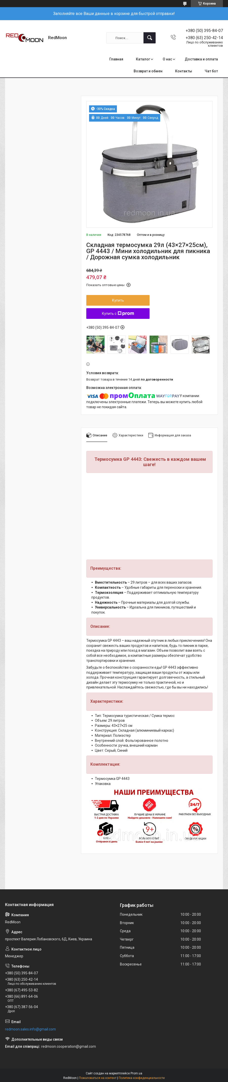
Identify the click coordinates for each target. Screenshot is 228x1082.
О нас (167, 59)
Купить (118, 300)
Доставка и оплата (201, 59)
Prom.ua (136, 1073)
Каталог (143, 59)
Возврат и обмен (148, 71)
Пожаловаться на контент (97, 1078)
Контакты (183, 71)
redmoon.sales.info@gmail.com (30, 1029)
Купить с (118, 313)
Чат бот (211, 71)
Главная (116, 59)
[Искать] (149, 37)
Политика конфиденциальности (142, 1078)
